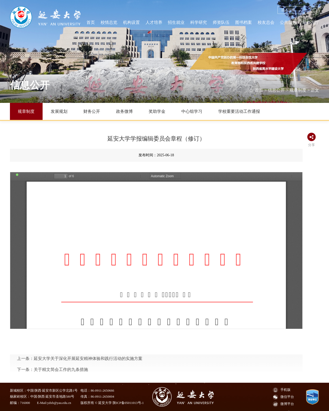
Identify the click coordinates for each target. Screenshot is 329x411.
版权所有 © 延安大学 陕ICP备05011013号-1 (112, 403)
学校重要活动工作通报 (239, 111)
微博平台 (283, 404)
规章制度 (298, 90)
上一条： (79, 376)
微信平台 (283, 397)
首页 (259, 90)
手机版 (282, 390)
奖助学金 (157, 111)
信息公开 (276, 90)
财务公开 (91, 111)
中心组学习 (191, 111)
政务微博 (124, 111)
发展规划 (59, 111)
